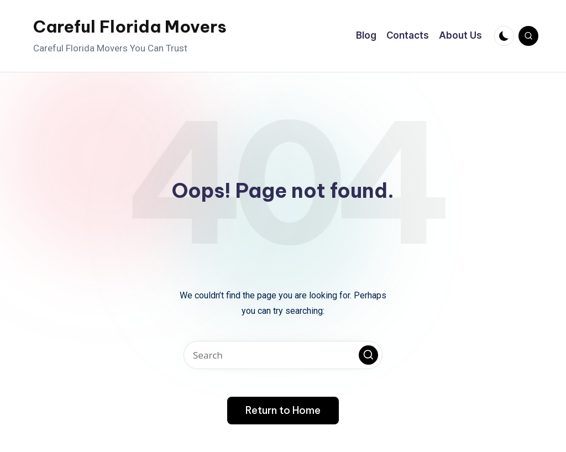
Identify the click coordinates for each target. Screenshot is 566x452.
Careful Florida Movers (130, 26)
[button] (368, 355)
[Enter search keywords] (283, 355)
